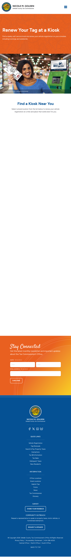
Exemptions (36, 452)
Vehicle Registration (35, 443)
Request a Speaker (35, 528)
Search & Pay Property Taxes (36, 449)
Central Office (24, 543)
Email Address (19, 369)
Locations (11, 91)
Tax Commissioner (35, 494)
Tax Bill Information (35, 455)
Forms (35, 487)
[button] (29, 428)
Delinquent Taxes (35, 461)
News (35, 490)
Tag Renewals (35, 446)
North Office (35, 543)
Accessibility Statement (34, 541)
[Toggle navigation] (66, 7)
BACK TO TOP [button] (35, 548)
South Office (46, 543)
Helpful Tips (35, 484)
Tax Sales (35, 458)
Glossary (35, 497)
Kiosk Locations (35, 481)
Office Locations (35, 478)
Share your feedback (35, 509)
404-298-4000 (49, 541)
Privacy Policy (19, 541)
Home (4, 91)
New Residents (35, 464)
